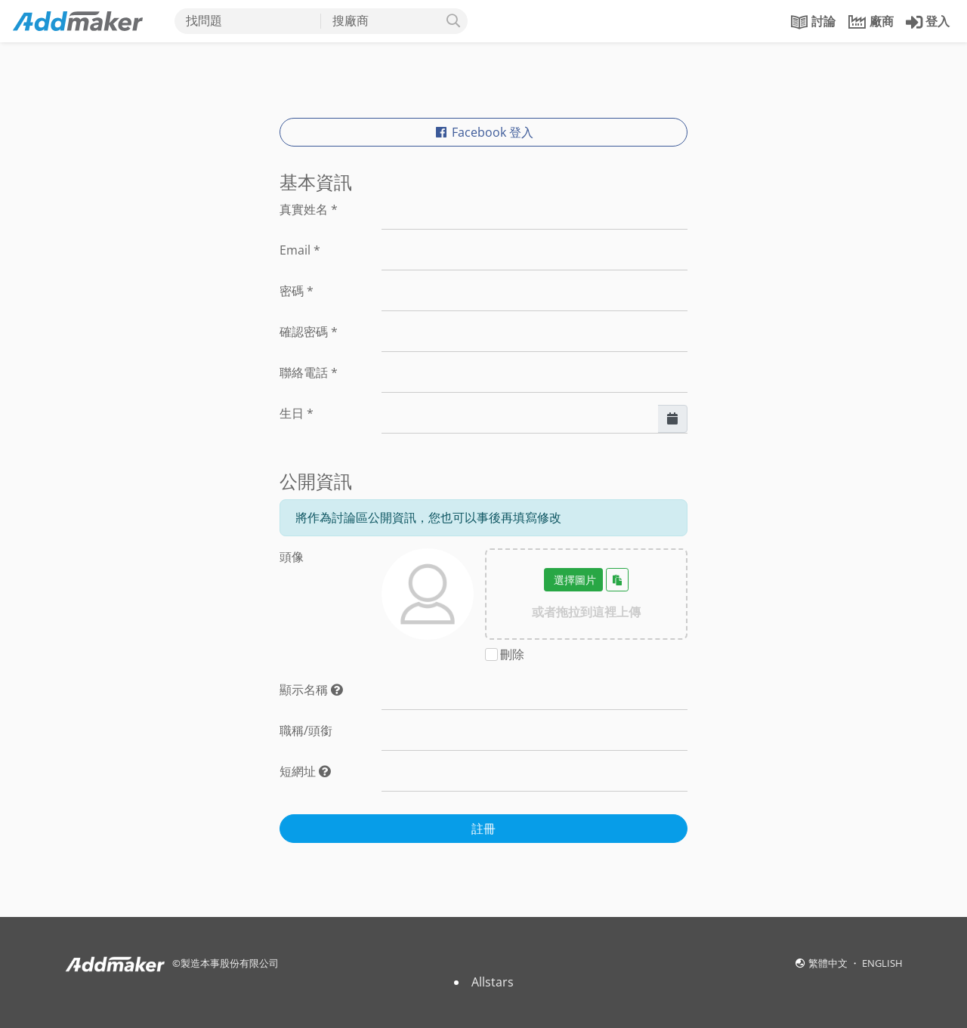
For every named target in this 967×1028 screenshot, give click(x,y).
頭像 (292, 556)
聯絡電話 (309, 372)
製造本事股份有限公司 (230, 963)
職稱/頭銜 (306, 730)
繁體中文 (829, 963)
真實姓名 (309, 209)
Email (300, 250)
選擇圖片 (573, 580)
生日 (297, 413)
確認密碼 (309, 331)
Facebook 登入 (483, 132)
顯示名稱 (311, 689)
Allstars (492, 982)
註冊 (483, 828)
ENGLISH (882, 963)
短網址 (305, 771)
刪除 (512, 654)
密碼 (297, 290)
